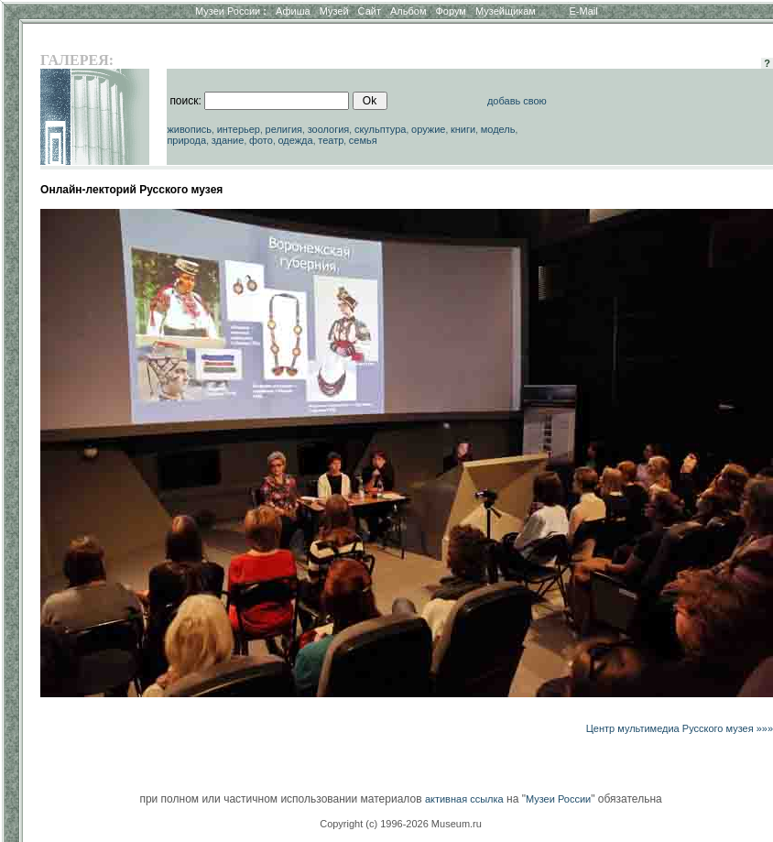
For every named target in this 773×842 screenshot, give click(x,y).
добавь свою (517, 100)
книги (463, 129)
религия (284, 129)
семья (363, 140)
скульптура (380, 129)
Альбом (408, 10)
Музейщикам (505, 10)
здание (228, 140)
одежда (295, 140)
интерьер (238, 129)
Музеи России (231, 10)
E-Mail (584, 10)
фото (261, 140)
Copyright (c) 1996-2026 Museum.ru (401, 823)
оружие (428, 129)
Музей (334, 10)
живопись (189, 129)
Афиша (293, 10)
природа (186, 140)
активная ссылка (464, 798)
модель (498, 129)
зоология (329, 129)
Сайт (369, 10)
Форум (450, 10)
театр (330, 140)
